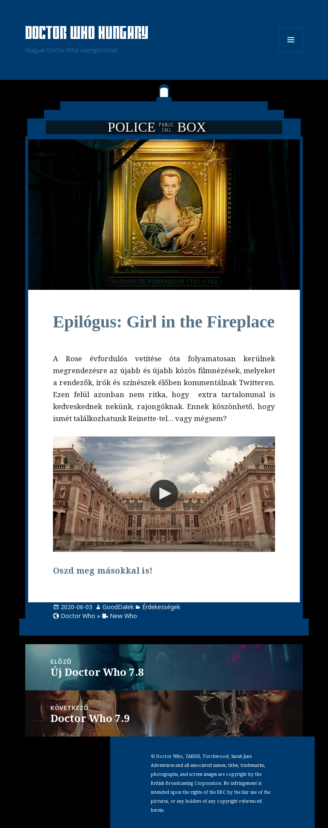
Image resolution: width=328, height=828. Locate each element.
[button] (164, 494)
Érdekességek (161, 607)
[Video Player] (164, 494)
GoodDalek (118, 607)
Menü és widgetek (291, 51)
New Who (123, 616)
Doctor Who (78, 616)
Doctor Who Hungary (87, 33)
